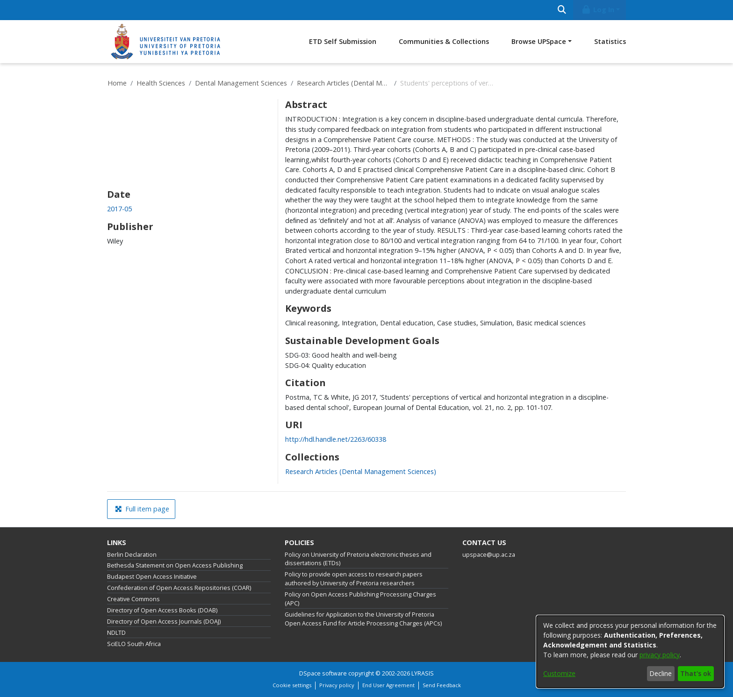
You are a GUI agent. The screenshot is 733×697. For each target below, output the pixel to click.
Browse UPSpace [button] (538, 41)
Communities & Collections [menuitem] (444, 41)
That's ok (695, 673)
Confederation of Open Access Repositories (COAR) (179, 588)
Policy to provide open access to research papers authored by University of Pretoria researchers (354, 578)
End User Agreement (388, 685)
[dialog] (630, 652)
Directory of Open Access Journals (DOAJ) (164, 621)
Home (117, 83)
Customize (559, 673)
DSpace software (323, 673)
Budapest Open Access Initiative (152, 577)
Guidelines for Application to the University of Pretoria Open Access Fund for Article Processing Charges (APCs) (363, 619)
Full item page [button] (142, 508)
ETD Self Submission (342, 41)
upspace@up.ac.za (488, 555)
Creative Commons (133, 599)
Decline (660, 673)
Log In (598, 9)
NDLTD (116, 633)
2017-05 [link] (119, 208)
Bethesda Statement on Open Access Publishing (175, 565)
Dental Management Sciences (241, 83)
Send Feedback (442, 685)
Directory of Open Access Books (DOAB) (162, 610)
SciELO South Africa (134, 644)
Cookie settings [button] (292, 685)
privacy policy (660, 654)
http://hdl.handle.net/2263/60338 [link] (335, 439)
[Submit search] (561, 10)
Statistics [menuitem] (610, 41)
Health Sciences (161, 83)
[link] (360, 471)
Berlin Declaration (132, 555)
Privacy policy (336, 685)
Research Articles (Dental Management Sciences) (343, 83)
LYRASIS (422, 673)
